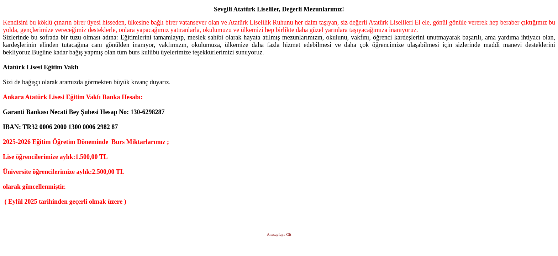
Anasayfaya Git (279, 234)
